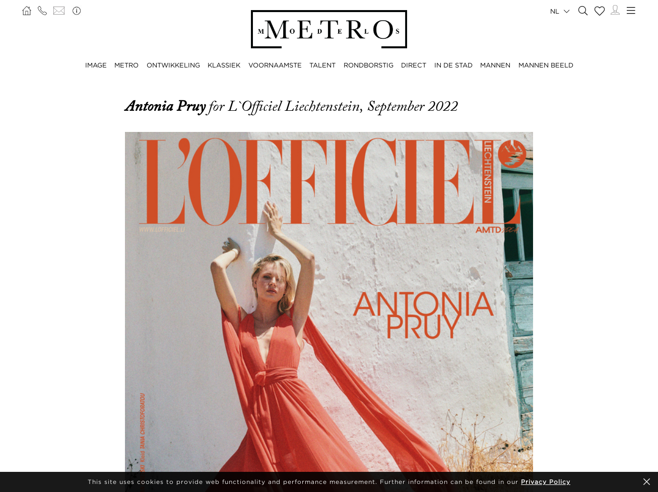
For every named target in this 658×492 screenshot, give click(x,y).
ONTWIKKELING (173, 64)
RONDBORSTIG (368, 64)
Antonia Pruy (167, 106)
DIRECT (413, 64)
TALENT (322, 64)
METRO (126, 64)
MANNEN (495, 64)
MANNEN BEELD (545, 64)
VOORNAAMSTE (275, 64)
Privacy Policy (545, 481)
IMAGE (96, 64)
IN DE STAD (453, 64)
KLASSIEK (224, 64)
